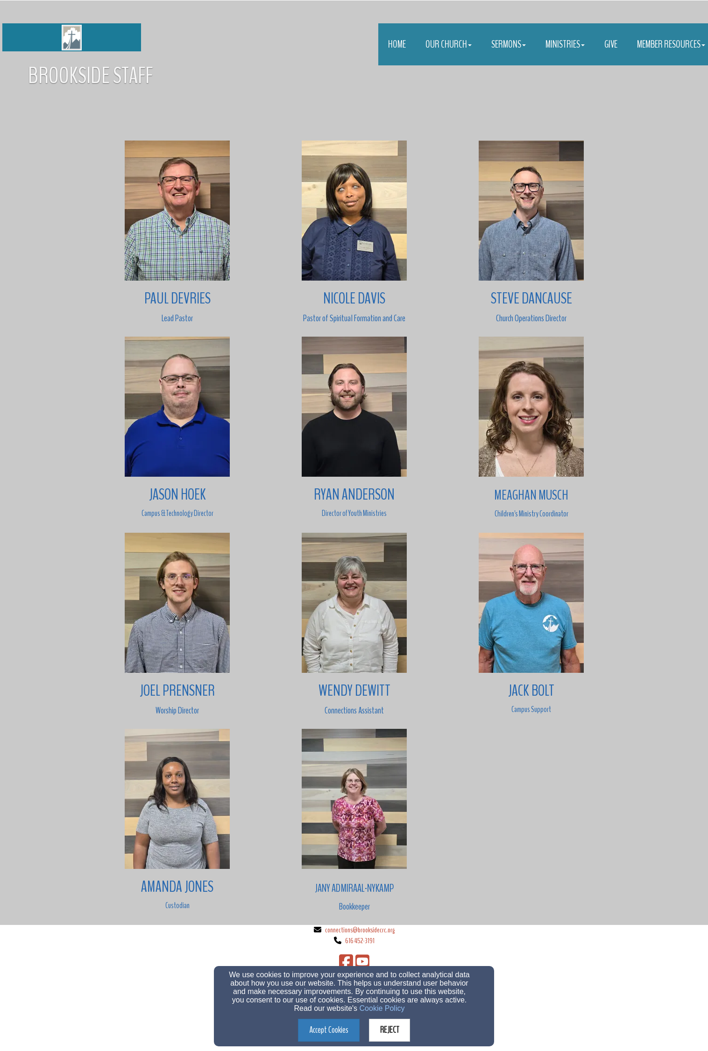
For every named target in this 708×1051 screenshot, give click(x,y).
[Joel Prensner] (177, 690)
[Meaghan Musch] (531, 494)
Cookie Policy (382, 1008)
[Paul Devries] (177, 298)
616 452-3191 (360, 941)
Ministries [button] (565, 44)
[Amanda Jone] (174, 886)
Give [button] (610, 44)
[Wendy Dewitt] (354, 690)
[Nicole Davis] (354, 298)
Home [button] (397, 44)
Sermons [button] (508, 44)
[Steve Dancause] (531, 298)
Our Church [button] (448, 44)
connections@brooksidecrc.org (360, 930)
